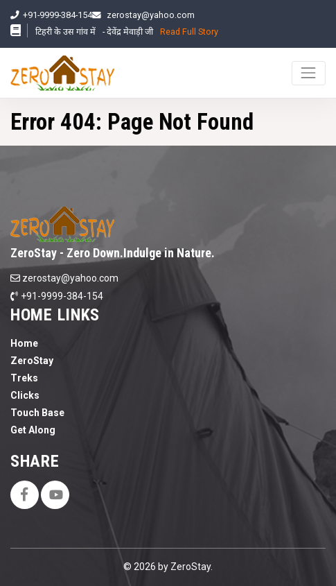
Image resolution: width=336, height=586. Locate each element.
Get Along (32, 430)
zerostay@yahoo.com (151, 15)
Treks (24, 378)
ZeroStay (31, 360)
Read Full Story (189, 31)
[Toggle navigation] (309, 73)
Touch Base (37, 412)
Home (24, 343)
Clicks (24, 395)
